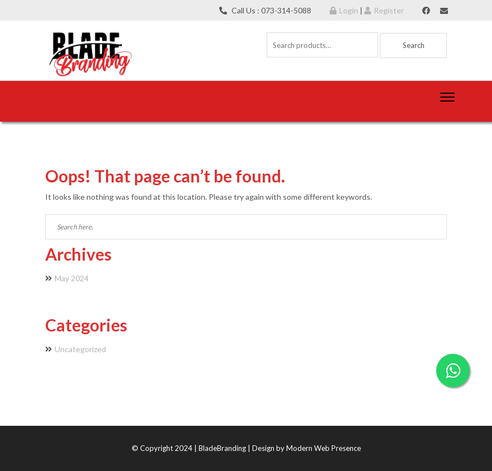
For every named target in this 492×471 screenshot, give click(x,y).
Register (384, 10)
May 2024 (72, 278)
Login (344, 10)
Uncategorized (80, 349)
